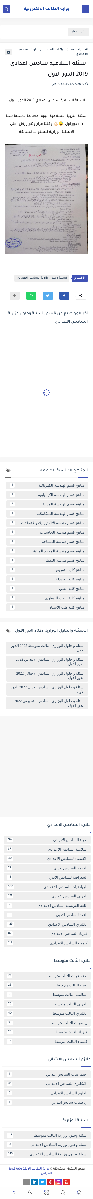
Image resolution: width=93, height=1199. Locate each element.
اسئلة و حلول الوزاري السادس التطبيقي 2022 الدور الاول (49, 703)
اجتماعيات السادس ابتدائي (47, 1074)
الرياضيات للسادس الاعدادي (47, 887)
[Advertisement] (46, 768)
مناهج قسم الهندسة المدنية (47, 504)
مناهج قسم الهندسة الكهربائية (47, 485)
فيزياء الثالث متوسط (47, 1032)
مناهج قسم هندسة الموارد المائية (47, 551)
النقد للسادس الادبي (47, 915)
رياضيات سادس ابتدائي (47, 1102)
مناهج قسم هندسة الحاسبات (47, 532)
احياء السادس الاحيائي (47, 840)
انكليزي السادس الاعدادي (47, 924)
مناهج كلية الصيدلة (47, 579)
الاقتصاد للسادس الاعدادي (47, 858)
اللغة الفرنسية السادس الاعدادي (47, 905)
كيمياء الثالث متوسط (47, 1041)
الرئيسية (79, 50)
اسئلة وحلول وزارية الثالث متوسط (47, 1135)
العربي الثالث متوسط (47, 1004)
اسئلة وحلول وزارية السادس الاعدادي (42, 278)
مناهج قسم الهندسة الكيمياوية (47, 495)
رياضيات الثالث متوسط (47, 1023)
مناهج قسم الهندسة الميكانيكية (47, 513)
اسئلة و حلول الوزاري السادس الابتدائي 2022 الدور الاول (50, 662)
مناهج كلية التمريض (47, 570)
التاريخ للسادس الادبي (47, 868)
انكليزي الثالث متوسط (47, 1013)
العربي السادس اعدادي (47, 896)
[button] (64, 296)
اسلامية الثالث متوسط (47, 994)
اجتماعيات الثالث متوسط (47, 976)
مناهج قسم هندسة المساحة (47, 542)
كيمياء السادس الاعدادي (47, 943)
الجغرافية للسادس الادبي (47, 877)
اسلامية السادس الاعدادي (47, 849)
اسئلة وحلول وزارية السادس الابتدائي (47, 1144)
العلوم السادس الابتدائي (47, 1093)
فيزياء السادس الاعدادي (47, 933)
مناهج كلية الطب (47, 588)
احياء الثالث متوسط (47, 985)
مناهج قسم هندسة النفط (47, 560)
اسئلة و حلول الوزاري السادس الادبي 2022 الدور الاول (48, 689)
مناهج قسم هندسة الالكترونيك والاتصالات (47, 523)
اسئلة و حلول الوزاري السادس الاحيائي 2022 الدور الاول (50, 675)
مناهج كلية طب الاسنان (47, 607)
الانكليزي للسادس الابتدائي (47, 1084)
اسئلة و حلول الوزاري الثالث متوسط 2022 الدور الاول (48, 648)
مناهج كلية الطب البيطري (47, 598)
